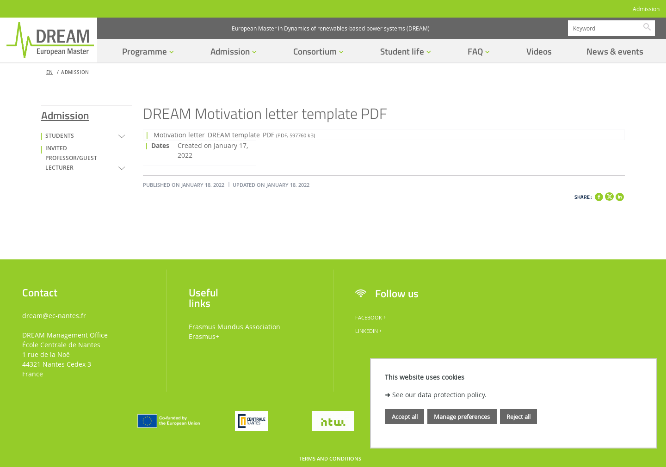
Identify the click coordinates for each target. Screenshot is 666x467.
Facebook (371, 317)
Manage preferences (462, 416)
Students (59, 136)
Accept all (405, 416)
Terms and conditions (330, 458)
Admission (646, 9)
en (49, 72)
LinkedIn (369, 331)
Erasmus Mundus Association (234, 326)
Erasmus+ (204, 336)
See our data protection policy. (439, 394)
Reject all (518, 416)
